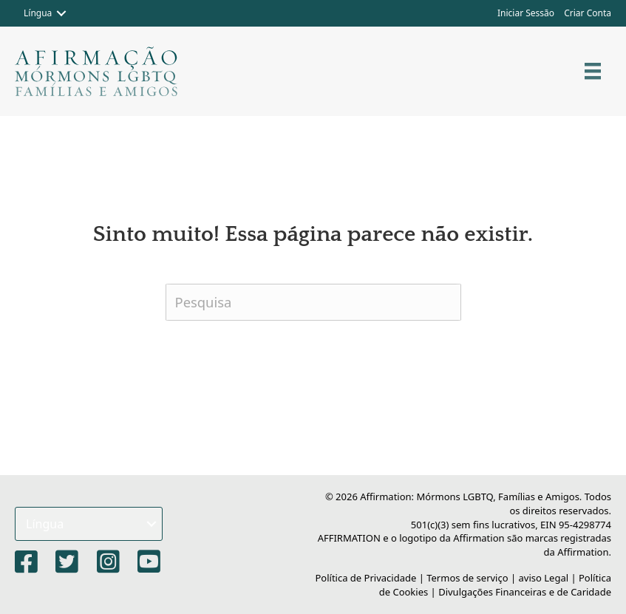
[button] (61, 13)
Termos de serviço (467, 577)
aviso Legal (544, 577)
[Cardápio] (592, 70)
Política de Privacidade (365, 577)
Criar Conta (587, 13)
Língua (38, 13)
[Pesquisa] (313, 302)
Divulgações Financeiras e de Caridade (524, 591)
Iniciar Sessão (525, 13)
